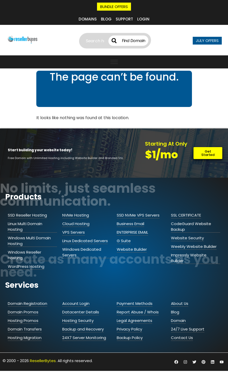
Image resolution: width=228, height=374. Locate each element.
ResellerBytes (43, 360)
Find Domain (135, 40)
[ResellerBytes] (22, 40)
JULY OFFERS (207, 40)
